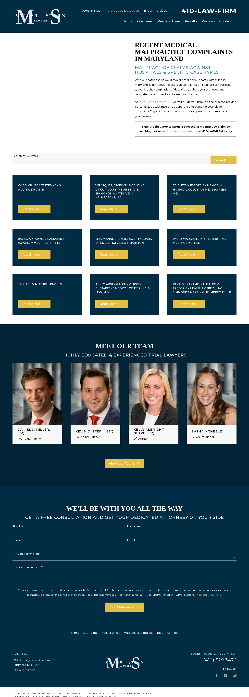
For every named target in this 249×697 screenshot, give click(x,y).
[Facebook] (216, 669)
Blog (148, 11)
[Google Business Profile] (235, 669)
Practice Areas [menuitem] (169, 21)
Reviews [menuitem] (208, 21)
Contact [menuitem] (225, 21)
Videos (162, 11)
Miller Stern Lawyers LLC (155, 102)
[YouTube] (225, 669)
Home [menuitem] (128, 21)
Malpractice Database (122, 11)
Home (75, 625)
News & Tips (90, 11)
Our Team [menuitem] (145, 21)
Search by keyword (25, 148)
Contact (172, 625)
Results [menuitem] (191, 21)
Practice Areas (110, 625)
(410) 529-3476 (220, 652)
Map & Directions (23, 662)
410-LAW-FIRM (209, 10)
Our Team (90, 625)
